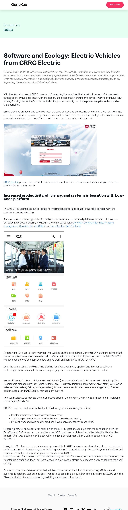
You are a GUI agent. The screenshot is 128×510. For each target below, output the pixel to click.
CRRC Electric (11, 182)
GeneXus (78, 222)
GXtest (41, 226)
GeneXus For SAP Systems (66, 226)
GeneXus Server (28, 226)
